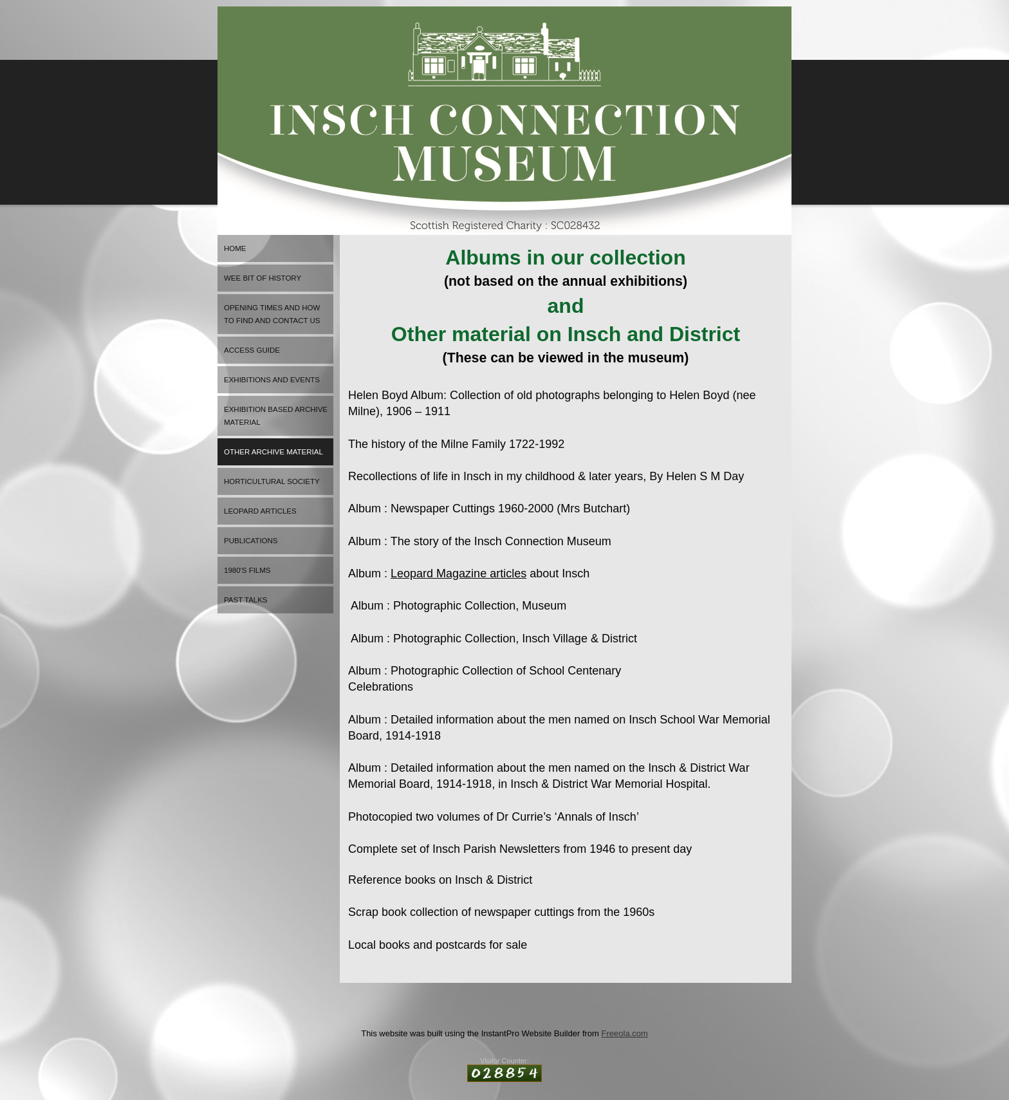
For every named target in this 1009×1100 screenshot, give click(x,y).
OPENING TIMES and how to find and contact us (272, 314)
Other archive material (273, 452)
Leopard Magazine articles (458, 573)
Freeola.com (625, 1033)
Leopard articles (260, 511)
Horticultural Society (272, 481)
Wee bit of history (262, 278)
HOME (235, 248)
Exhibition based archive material (276, 416)
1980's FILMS (247, 570)
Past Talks (246, 600)
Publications (251, 541)
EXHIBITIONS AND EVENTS (272, 380)
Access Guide (252, 350)
